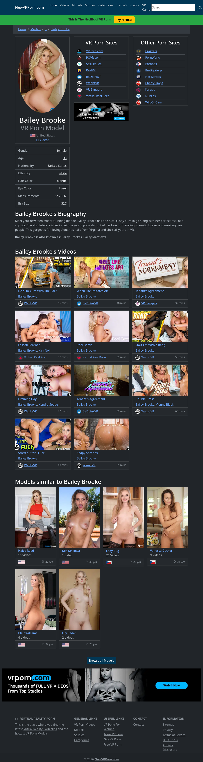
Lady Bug (112, 551)
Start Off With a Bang (150, 345)
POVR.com (93, 58)
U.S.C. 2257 (170, 740)
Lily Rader (69, 633)
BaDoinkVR (93, 77)
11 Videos (42, 140)
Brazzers (151, 51)
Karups (150, 89)
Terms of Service (174, 735)
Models (77, 5)
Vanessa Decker (161, 551)
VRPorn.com (94, 51)
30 (64, 158)
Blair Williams (27, 633)
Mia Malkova (71, 551)
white (62, 173)
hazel (63, 188)
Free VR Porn (112, 744)
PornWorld (152, 58)
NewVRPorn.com (29, 7)
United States (57, 166)
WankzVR (92, 83)
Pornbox (151, 64)
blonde (61, 181)
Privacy (168, 730)
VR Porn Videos (84, 725)
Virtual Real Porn (97, 96)
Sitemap (168, 725)
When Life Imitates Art (92, 291)
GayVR (134, 5)
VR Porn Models (37, 733)
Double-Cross (144, 399)
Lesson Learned (29, 345)
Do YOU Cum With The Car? (37, 291)
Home (52, 5)
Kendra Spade (48, 404)
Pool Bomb (84, 345)
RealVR (91, 70)
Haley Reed (26, 551)
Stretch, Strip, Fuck (31, 453)
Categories (105, 5)
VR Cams (146, 7)
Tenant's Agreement (149, 291)
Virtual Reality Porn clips (40, 729)
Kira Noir (45, 350)
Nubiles (150, 96)
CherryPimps (154, 83)
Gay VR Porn (112, 739)
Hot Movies (153, 77)
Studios (90, 5)
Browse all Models (101, 661)
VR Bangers (94, 89)
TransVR (121, 5)
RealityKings (153, 70)
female (62, 150)
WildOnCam (153, 102)
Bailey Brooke (27, 296)
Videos (64, 5)
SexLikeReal (94, 64)
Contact (138, 725)
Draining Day (27, 399)
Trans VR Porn (113, 734)
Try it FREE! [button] (124, 20)
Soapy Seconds (87, 453)
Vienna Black (164, 404)
